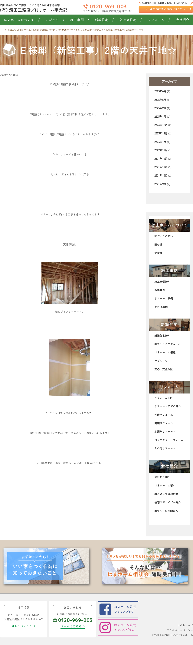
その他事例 (161, 307)
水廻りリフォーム (164, 431)
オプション (161, 361)
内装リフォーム (163, 423)
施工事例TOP (161, 281)
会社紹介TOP (161, 477)
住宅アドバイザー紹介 (167, 502)
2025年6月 (160, 91)
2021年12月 (161, 158)
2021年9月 (160, 184)
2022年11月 (161, 150)
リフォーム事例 (163, 298)
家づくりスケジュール (167, 344)
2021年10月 (161, 175)
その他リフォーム (164, 448)
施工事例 (79, 20)
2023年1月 (160, 142)
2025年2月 (160, 108)
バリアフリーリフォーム (168, 440)
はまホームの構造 (164, 352)
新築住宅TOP (161, 335)
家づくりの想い (163, 236)
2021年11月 (161, 167)
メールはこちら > (73, 626)
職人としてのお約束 (166, 494)
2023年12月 (161, 133)
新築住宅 (104, 20)
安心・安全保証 (163, 369)
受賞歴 (158, 253)
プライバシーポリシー (180, 630)
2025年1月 (160, 116)
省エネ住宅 (130, 20)
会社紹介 (182, 20)
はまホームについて (22, 20)
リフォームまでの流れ (167, 406)
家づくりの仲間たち (166, 511)
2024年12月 (161, 125)
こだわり (54, 20)
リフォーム (159, 20)
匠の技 (158, 244)
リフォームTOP (163, 398)
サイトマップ (185, 625)
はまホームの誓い (164, 485)
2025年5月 (160, 100)
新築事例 (159, 290)
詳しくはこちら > (23, 625)
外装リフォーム (163, 415)
